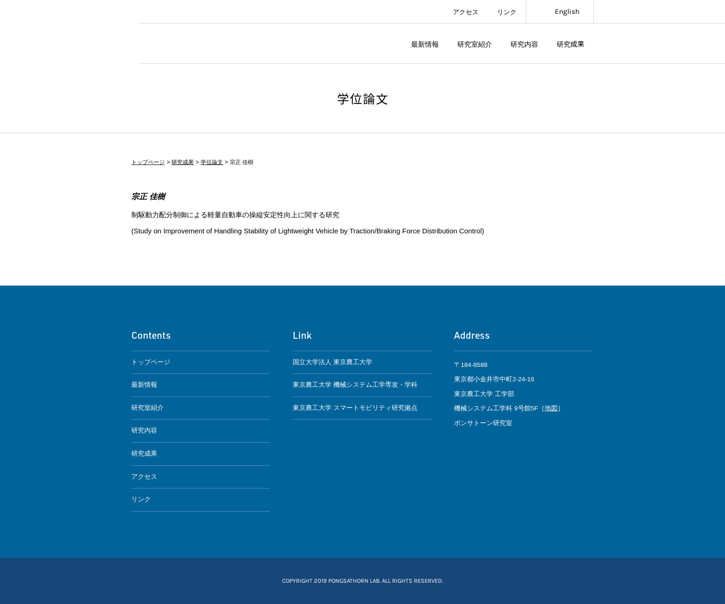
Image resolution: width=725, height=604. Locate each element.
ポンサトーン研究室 (208, 44)
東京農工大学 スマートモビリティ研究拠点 (355, 407)
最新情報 (425, 43)
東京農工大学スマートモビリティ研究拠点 (69, 32)
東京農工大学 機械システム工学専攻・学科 (355, 384)
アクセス (466, 11)
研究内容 (524, 43)
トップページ (148, 162)
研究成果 (570, 43)
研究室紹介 (474, 43)
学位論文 (211, 162)
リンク (506, 11)
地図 (551, 408)
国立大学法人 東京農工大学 (332, 362)
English (567, 11)
